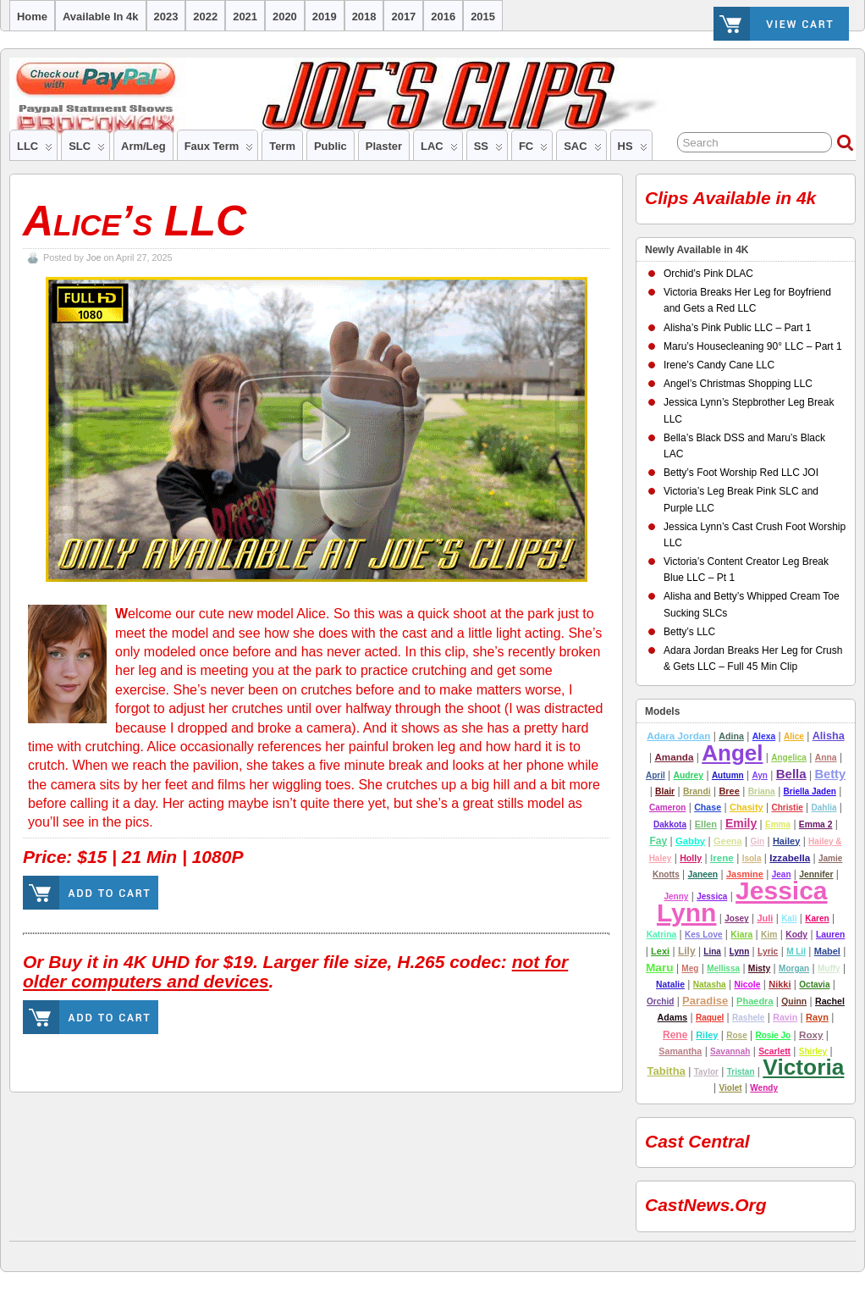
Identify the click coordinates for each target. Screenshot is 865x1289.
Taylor (706, 1071)
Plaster (384, 146)
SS (488, 150)
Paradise (705, 1000)
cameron (667, 807)
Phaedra (754, 1001)
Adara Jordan (678, 735)
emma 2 (816, 824)
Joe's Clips (16, 1252)
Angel (732, 753)
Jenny (676, 896)
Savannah (730, 1051)
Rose (736, 1035)
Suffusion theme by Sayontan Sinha (847, 1252)
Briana (761, 791)
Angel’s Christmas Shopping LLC (738, 384)
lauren (830, 934)
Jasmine (744, 874)
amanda (673, 756)
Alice (794, 736)
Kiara (741, 934)
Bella (791, 773)
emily (741, 823)
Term (282, 146)
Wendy (764, 1088)
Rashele (748, 1017)
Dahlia (824, 807)
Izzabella (789, 857)
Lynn (740, 951)
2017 (403, 16)
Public (330, 146)
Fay (658, 841)
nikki (780, 984)
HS (632, 150)
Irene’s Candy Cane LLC (719, 365)
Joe (93, 257)
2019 (324, 16)
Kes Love (703, 934)
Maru (660, 967)
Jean (781, 874)
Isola (752, 858)
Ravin (785, 1017)
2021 (245, 16)
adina (731, 736)
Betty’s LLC (689, 632)
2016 (443, 16)
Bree (729, 791)
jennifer (816, 874)
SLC (87, 150)
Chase (707, 807)
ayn (760, 775)
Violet (730, 1088)
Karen (817, 918)
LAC (439, 150)
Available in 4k (101, 16)
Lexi (660, 951)
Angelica (789, 757)
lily (687, 951)
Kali (788, 918)
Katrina (662, 934)
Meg (689, 968)
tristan (741, 1071)
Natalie (670, 984)
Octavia (814, 984)
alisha (829, 736)
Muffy (829, 968)
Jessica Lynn (742, 902)
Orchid (660, 1001)
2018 (364, 16)
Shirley (813, 1051)
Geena (727, 841)
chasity (746, 807)
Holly (691, 858)
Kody (796, 934)
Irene (722, 857)
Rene (675, 1035)
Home (32, 16)
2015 (483, 16)
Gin (757, 841)
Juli (765, 918)
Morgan (794, 968)
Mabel (827, 951)
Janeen (703, 874)
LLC (34, 150)
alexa (764, 736)
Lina (712, 951)
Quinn (794, 1001)
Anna (826, 757)
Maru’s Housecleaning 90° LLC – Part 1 (753, 346)
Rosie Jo (773, 1035)
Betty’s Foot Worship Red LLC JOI (741, 473)
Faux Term (219, 150)
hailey (786, 841)
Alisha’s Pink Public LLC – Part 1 (738, 328)
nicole (747, 984)
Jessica (712, 896)
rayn (817, 1017)
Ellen (706, 824)
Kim (769, 934)
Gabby (690, 841)
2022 (205, 16)
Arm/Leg (143, 146)
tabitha (666, 1071)
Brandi (697, 791)
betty (830, 774)
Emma (778, 824)
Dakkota (669, 824)
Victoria (803, 1067)
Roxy (811, 1034)
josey (736, 918)
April (655, 775)
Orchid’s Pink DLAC (708, 273)
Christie (786, 807)
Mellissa (723, 968)
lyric (768, 951)
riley (707, 1035)
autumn (728, 775)
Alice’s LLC (134, 221)
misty (759, 968)
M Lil (796, 951)
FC (533, 150)
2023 (166, 16)
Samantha (680, 1051)
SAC (582, 150)
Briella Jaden (810, 791)
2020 (285, 16)
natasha (709, 984)
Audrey (688, 775)
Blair (665, 791)
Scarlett (774, 1051)
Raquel (710, 1017)
